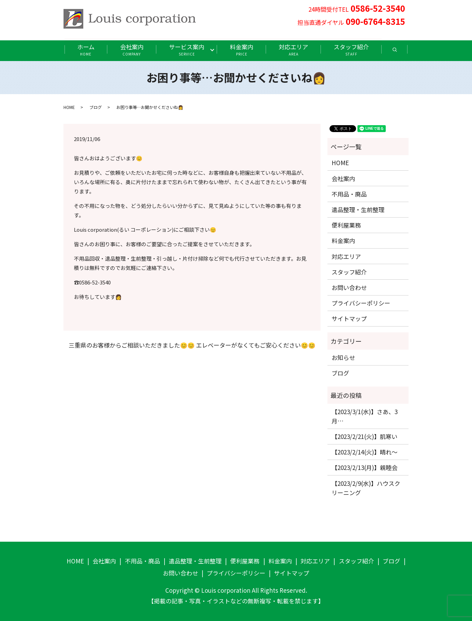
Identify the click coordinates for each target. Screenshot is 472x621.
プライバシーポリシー (361, 303)
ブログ (95, 107)
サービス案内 (186, 49)
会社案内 (131, 49)
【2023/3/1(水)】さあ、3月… (364, 416)
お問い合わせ (349, 287)
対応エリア (293, 49)
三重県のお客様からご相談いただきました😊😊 (132, 345)
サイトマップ (349, 318)
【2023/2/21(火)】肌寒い (364, 436)
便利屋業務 (346, 225)
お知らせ (343, 357)
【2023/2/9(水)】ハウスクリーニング (366, 488)
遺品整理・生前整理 (358, 209)
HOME (69, 107)
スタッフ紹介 (352, 49)
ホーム (85, 49)
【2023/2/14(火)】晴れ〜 (364, 452)
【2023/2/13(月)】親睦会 (364, 467)
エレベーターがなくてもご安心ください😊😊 (255, 345)
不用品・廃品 (349, 194)
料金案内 (242, 49)
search (401, 52)
